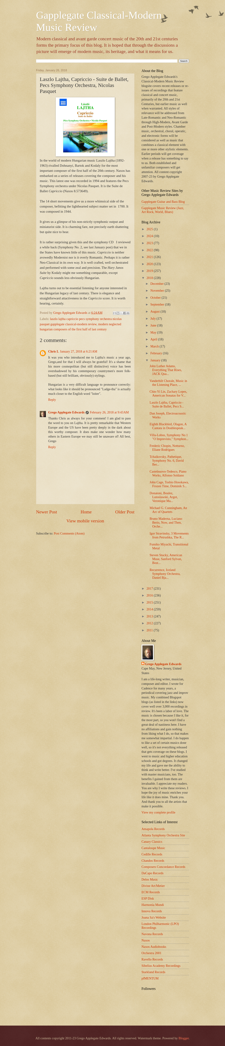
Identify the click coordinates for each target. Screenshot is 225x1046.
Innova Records (152, 911)
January (155, 360)
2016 (150, 595)
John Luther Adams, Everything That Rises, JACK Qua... (166, 370)
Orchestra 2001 (151, 953)
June (153, 325)
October (156, 297)
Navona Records (152, 934)
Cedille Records (152, 854)
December (157, 283)
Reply (52, 399)
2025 (150, 229)
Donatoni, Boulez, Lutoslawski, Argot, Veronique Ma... (164, 497)
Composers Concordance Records (163, 867)
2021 (150, 257)
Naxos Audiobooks (154, 946)
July (153, 318)
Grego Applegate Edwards (66, 412)
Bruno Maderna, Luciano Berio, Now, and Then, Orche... (166, 522)
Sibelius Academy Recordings (161, 966)
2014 (150, 609)
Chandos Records (153, 860)
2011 (150, 630)
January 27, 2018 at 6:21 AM (78, 351)
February (156, 353)
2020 (150, 264)
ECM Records (151, 892)
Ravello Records (152, 959)
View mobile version (85, 520)
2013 (150, 616)
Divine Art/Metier (153, 886)
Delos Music (150, 879)
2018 (150, 278)
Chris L (53, 351)
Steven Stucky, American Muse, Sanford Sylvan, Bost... (166, 559)
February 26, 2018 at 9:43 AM (109, 412)
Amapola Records (153, 829)
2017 (150, 588)
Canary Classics (152, 841)
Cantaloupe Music (153, 848)
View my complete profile (158, 812)
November (157, 290)
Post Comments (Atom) (69, 533)
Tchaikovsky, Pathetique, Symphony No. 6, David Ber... (167, 460)
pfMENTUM (150, 978)
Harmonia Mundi (153, 905)
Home (86, 511)
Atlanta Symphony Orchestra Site (163, 835)
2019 (150, 271)
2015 (150, 602)
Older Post (124, 511)
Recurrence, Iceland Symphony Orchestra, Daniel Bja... (165, 573)
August (155, 311)
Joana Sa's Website (154, 917)
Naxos (146, 940)
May (153, 332)
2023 (150, 243)
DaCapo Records (152, 873)
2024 (150, 236)
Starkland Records (153, 972)
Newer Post (46, 511)
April (154, 339)
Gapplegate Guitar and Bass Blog (163, 201)
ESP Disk (148, 898)
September (157, 304)
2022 (150, 250)
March (155, 346)
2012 (150, 623)
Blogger (184, 1038)
